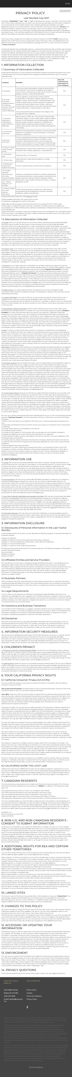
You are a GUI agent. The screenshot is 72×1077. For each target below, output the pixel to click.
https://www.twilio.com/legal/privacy (31, 492)
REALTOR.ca (8, 1038)
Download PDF (65, 11)
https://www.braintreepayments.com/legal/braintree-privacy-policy (22, 286)
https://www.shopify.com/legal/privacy (28, 282)
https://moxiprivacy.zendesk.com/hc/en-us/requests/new (36, 709)
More (67, 4)
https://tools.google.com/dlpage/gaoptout (29, 389)
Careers (29, 993)
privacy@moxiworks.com (42, 660)
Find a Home (31, 990)
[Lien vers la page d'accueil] (2, 4)
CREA (49, 1027)
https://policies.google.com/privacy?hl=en (14, 387)
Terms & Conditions (34, 996)
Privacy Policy (32, 999)
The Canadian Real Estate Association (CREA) (20, 1034)
